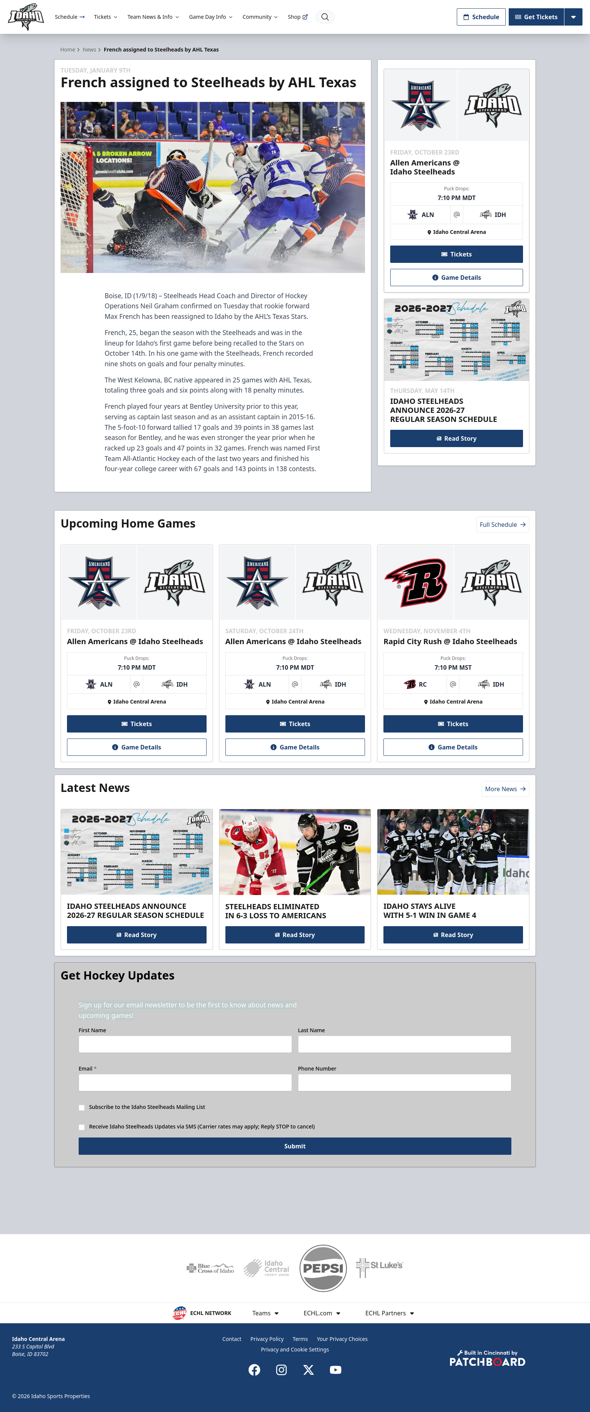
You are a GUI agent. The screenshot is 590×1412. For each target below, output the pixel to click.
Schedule (70, 16)
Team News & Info (154, 16)
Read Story (456, 452)
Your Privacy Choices (342, 1338)
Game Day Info (211, 16)
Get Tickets (536, 17)
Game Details (456, 291)
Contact (232, 1338)
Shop (298, 16)
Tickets (106, 16)
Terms (300, 1338)
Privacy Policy (267, 1338)
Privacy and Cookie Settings (295, 1349)
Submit (295, 1182)
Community (261, 16)
